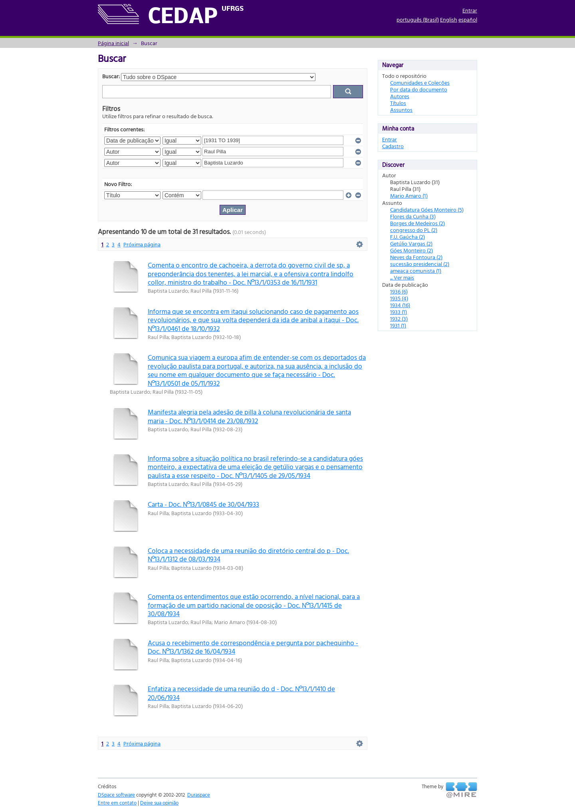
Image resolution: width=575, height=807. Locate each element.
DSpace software (116, 795)
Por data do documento (418, 89)
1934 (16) (400, 305)
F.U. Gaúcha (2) (407, 236)
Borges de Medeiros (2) (417, 223)
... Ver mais (402, 277)
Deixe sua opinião (159, 803)
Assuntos (401, 109)
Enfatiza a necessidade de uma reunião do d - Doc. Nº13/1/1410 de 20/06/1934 (241, 693)
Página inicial (113, 43)
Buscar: (111, 76)
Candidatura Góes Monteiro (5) (427, 209)
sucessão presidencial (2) (419, 264)
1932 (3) (399, 318)
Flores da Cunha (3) (413, 216)
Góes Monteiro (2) (411, 250)
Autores (399, 96)
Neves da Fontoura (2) (416, 257)
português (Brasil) (418, 19)
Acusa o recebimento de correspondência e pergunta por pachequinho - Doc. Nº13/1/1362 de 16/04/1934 (253, 647)
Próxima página (142, 244)
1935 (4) (399, 298)
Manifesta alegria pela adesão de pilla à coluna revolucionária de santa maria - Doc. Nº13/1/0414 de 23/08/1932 (249, 416)
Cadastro (393, 146)
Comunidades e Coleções (420, 82)
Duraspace (198, 795)
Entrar (469, 10)
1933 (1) (398, 311)
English (448, 19)
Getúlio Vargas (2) (411, 243)
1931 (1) (398, 325)
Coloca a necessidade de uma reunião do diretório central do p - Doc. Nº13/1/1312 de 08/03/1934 (248, 554)
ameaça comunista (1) (415, 270)
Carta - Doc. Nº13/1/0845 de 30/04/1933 (203, 504)
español (467, 19)
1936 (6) (399, 291)
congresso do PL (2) (413, 230)
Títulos (398, 103)
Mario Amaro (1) (409, 195)
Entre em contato (117, 803)
